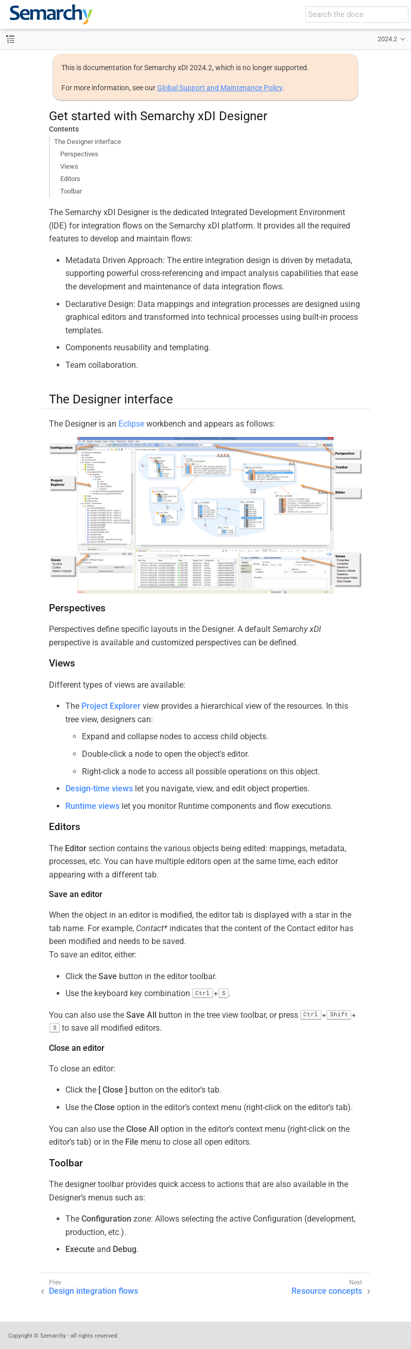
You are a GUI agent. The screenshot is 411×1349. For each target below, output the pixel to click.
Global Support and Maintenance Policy (219, 88)
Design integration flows (93, 1291)
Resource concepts (327, 1291)
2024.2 (387, 39)
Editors (70, 179)
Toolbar (71, 191)
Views (69, 166)
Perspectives (79, 154)
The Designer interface (87, 141)
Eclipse (131, 424)
